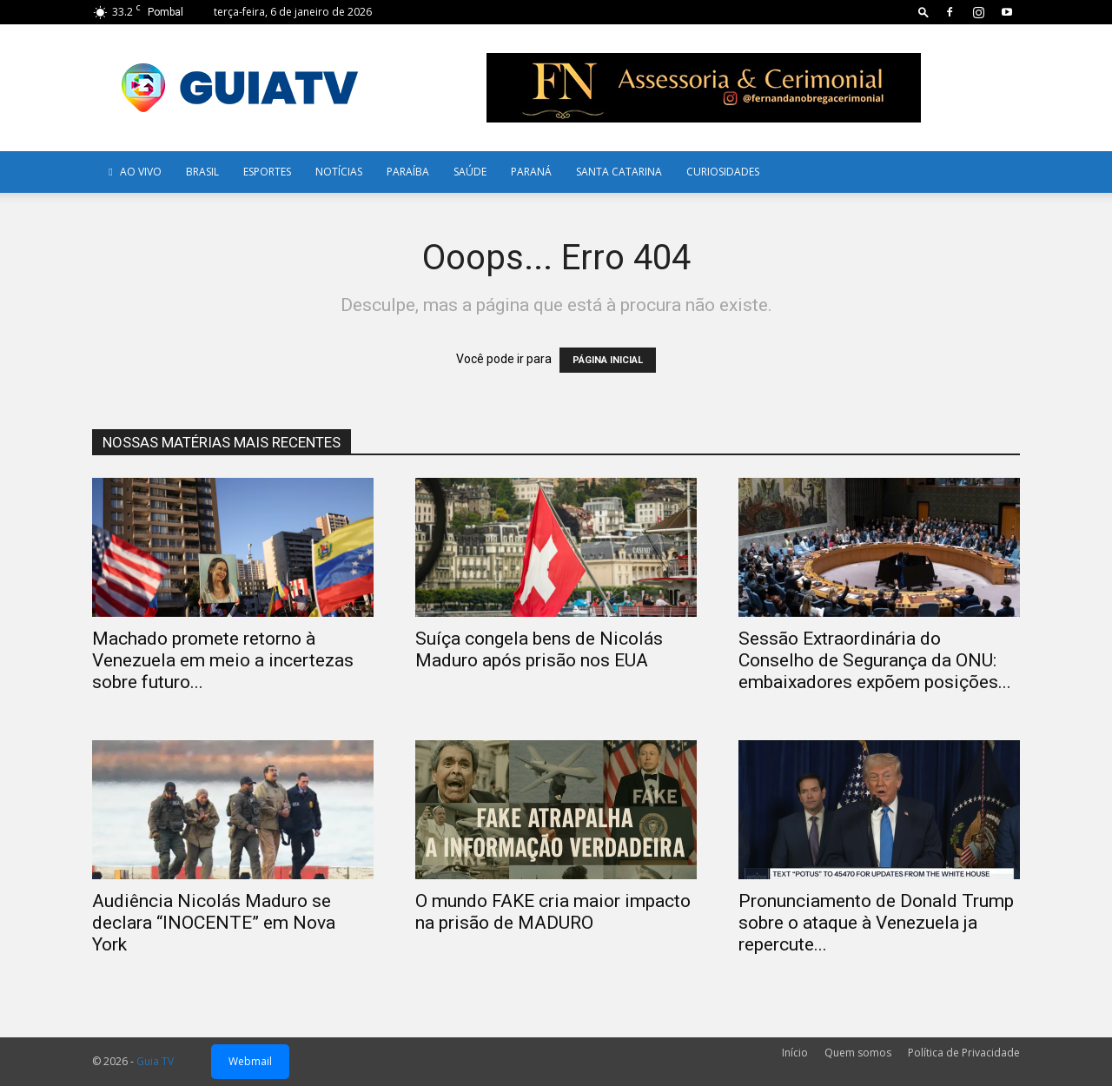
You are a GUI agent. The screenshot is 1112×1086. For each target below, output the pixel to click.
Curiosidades (722, 171)
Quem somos (857, 1052)
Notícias (338, 171)
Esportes (267, 171)
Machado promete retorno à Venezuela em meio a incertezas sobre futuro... (223, 660)
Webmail (250, 1061)
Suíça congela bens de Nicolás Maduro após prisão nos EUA (539, 649)
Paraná (531, 171)
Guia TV (155, 1061)
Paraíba (408, 171)
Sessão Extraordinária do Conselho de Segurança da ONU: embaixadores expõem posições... (874, 660)
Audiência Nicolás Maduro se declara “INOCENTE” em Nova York (213, 923)
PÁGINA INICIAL (608, 360)
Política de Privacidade (964, 1052)
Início (795, 1052)
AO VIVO (133, 171)
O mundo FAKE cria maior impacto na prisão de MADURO (553, 912)
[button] (923, 11)
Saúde (469, 171)
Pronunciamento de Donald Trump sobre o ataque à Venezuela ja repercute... (876, 923)
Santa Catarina (619, 171)
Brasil (202, 171)
